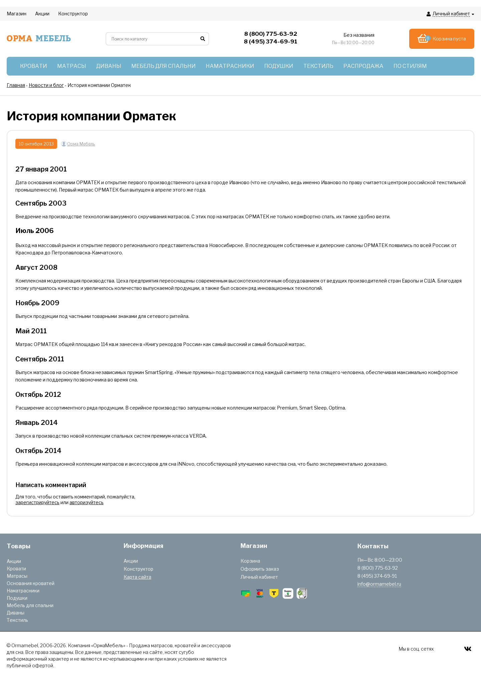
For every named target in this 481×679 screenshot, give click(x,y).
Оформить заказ (259, 569)
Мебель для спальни (30, 605)
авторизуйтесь (86, 502)
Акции (14, 561)
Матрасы (17, 576)
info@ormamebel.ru (379, 584)
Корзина (250, 561)
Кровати (16, 568)
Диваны (15, 612)
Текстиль (17, 620)
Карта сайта (137, 577)
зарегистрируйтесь (37, 502)
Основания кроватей (30, 583)
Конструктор (138, 569)
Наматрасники (23, 590)
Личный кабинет (259, 577)
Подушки (17, 598)
